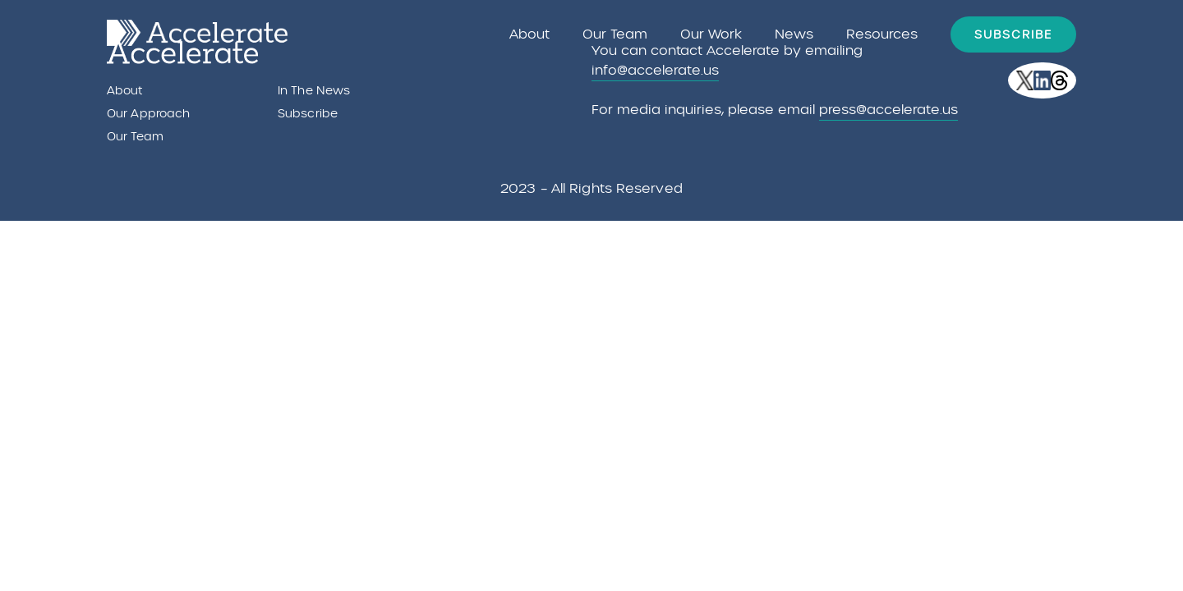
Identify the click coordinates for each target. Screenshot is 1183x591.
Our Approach (148, 113)
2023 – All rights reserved (591, 188)
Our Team (614, 34)
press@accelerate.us (888, 109)
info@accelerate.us (655, 70)
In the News (314, 90)
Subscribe (1013, 34)
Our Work (711, 34)
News (794, 34)
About (529, 34)
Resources (882, 34)
